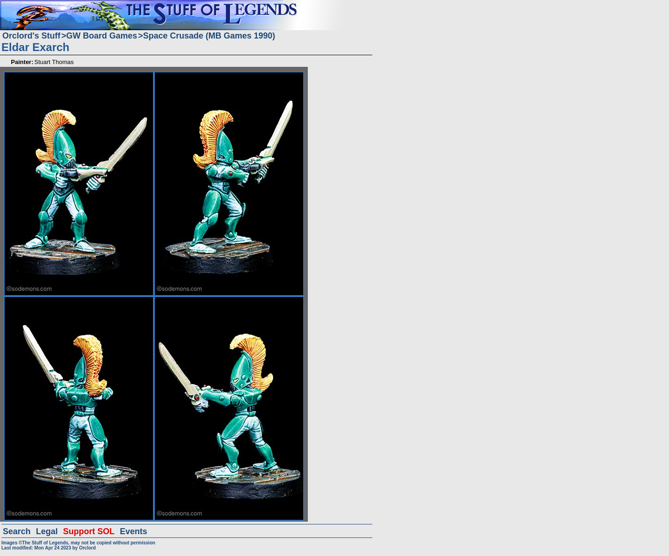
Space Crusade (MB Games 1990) (209, 35)
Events (133, 531)
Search (17, 531)
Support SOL (89, 531)
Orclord (87, 547)
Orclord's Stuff (31, 35)
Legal (47, 531)
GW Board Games (101, 35)
